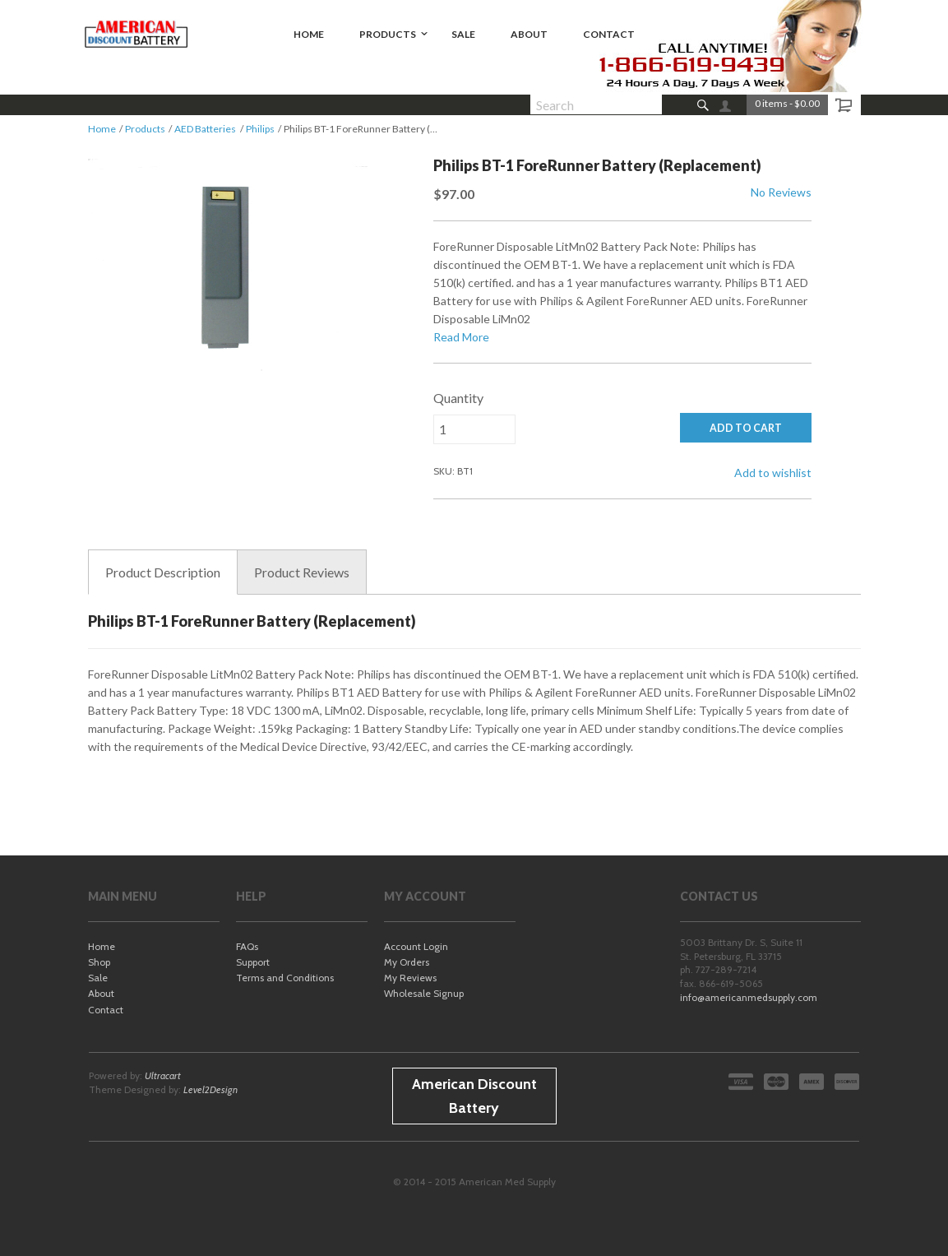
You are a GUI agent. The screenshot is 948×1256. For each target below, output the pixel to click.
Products (145, 129)
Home (102, 129)
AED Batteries (205, 129)
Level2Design (210, 1089)
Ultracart (163, 1075)
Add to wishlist (773, 473)
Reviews (301, 572)
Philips (260, 129)
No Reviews (781, 192)
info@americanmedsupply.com (748, 997)
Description (162, 572)
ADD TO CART (746, 428)
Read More (461, 337)
